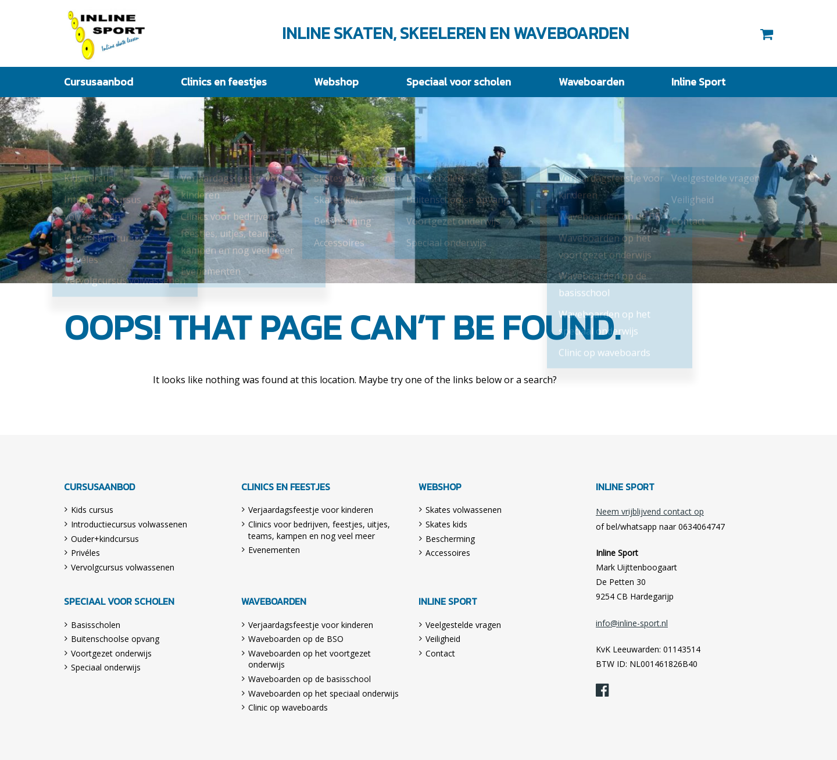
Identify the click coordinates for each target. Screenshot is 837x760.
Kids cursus (92, 509)
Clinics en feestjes (224, 82)
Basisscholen (95, 624)
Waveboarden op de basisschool (309, 678)
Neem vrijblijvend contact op (650, 511)
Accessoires (447, 552)
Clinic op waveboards (288, 707)
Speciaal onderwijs (106, 667)
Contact (440, 653)
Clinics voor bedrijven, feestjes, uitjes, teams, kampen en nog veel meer (319, 530)
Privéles (85, 552)
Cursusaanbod (98, 82)
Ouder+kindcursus (105, 538)
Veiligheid (442, 638)
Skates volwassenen (463, 509)
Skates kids (446, 524)
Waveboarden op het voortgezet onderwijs (309, 659)
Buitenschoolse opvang (115, 638)
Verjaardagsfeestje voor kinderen (310, 509)
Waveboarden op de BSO (296, 638)
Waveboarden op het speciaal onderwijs (323, 693)
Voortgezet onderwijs (111, 653)
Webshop (336, 82)
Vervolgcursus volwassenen (122, 567)
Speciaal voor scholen (458, 82)
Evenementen (274, 549)
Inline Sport (107, 33)
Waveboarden (591, 82)
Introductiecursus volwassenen (129, 524)
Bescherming (450, 538)
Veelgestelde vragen (463, 624)
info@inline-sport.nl (632, 623)
